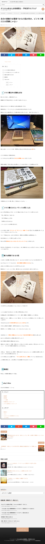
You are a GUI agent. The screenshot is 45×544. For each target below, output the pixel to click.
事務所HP (5, 412)
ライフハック (10, 24)
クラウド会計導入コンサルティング (10, 403)
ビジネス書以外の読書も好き (8, 70)
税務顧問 (5, 396)
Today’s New (5, 79)
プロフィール (6, 535)
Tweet (6, 61)
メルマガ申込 (6, 417)
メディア (9, 85)
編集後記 (5, 77)
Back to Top (22, 530)
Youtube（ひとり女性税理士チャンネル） (11, 415)
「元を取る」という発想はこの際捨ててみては (18, 478)
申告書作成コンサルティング (9, 401)
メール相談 (6, 399)
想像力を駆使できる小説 (7, 75)
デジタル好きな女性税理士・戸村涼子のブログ (19, 8)
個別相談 (5, 397)
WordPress (38, 540)
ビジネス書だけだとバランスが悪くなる (10, 72)
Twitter (5, 413)
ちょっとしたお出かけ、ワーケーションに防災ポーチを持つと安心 (22, 463)
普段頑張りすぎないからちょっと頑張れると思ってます (20, 470)
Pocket (9, 61)
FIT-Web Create (27, 540)
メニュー (9, 82)
